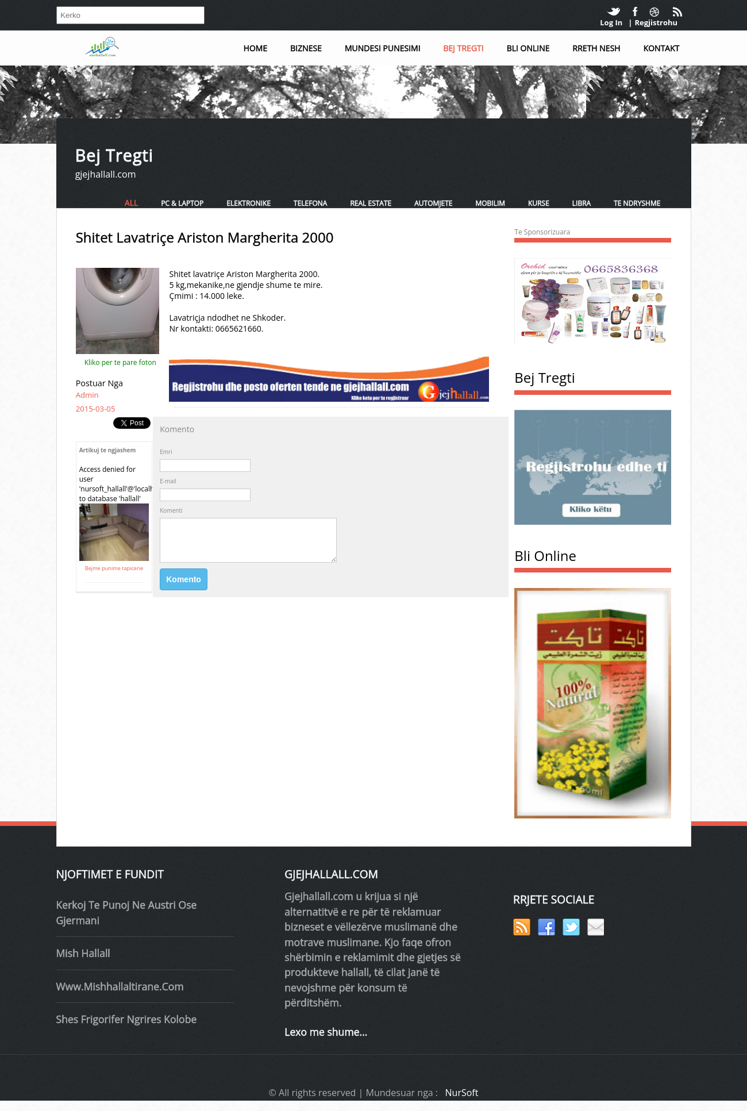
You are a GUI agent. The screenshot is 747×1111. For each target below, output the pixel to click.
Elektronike (248, 203)
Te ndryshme (637, 203)
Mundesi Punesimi (383, 48)
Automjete (433, 203)
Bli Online (528, 48)
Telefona (310, 203)
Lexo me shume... (325, 1032)
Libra (581, 203)
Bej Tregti (464, 48)
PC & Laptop (182, 203)
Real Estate (370, 203)
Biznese (306, 48)
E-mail (168, 481)
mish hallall (83, 953)
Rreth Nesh (597, 48)
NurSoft (462, 1092)
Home (256, 48)
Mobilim (490, 203)
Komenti (171, 510)
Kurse (538, 203)
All (131, 202)
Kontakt (662, 48)
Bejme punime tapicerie (114, 568)
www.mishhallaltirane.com (120, 986)
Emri (166, 452)
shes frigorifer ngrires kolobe (126, 1019)
